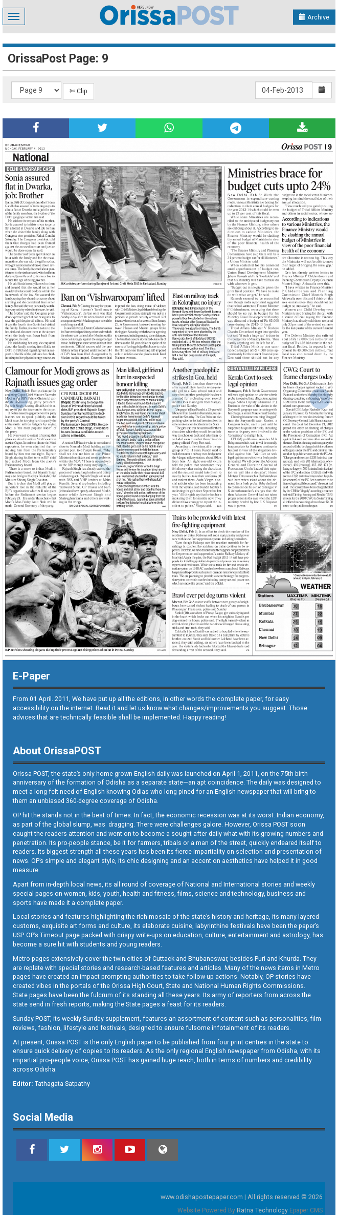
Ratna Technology (262, 1210)
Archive (314, 17)
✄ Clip (78, 91)
